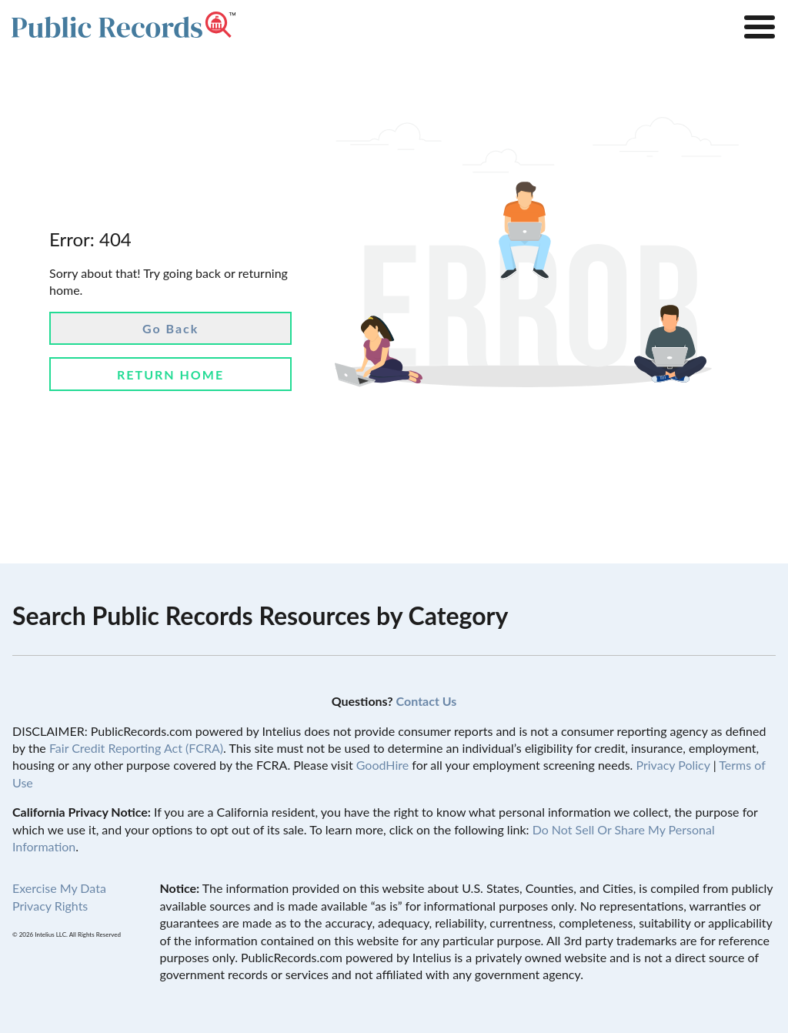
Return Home (170, 374)
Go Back (170, 328)
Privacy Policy (673, 764)
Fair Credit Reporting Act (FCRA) (136, 747)
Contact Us (426, 701)
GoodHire (382, 764)
